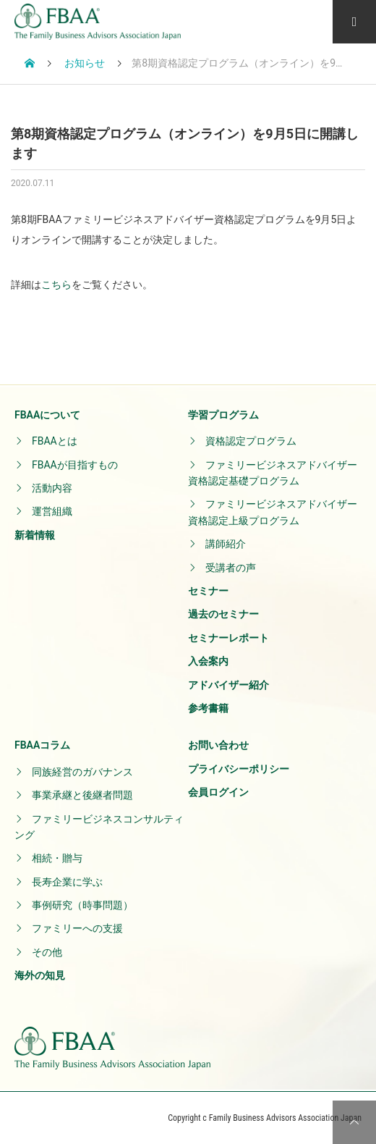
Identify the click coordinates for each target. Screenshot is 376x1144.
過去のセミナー (223, 614)
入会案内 (208, 661)
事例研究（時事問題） (82, 905)
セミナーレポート (228, 638)
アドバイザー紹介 (228, 685)
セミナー (208, 591)
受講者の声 (230, 567)
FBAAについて (47, 415)
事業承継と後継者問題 (82, 795)
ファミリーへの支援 (77, 928)
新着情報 (34, 535)
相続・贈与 (57, 858)
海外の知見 (39, 975)
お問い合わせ (218, 745)
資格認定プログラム (250, 441)
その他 (47, 952)
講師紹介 (225, 544)
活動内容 (52, 488)
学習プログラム (223, 415)
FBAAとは (54, 441)
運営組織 (52, 511)
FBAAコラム (42, 745)
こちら (56, 284)
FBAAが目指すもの (75, 465)
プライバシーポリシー (238, 769)
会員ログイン (218, 792)
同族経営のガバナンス (82, 772)
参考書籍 (208, 708)
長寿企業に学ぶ (67, 882)
